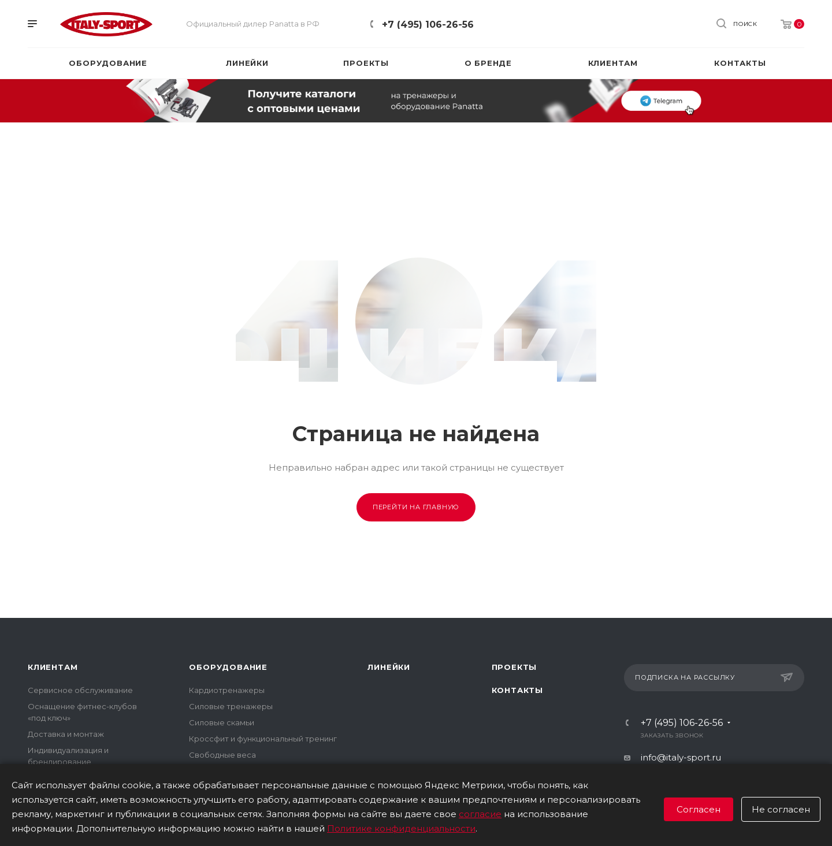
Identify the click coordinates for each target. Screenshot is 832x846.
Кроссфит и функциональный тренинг (263, 738)
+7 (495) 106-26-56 (428, 24)
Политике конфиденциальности (401, 828)
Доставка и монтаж (66, 734)
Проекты (514, 667)
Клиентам (52, 667)
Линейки (388, 667)
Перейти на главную (416, 507)
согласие (480, 813)
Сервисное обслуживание (80, 690)
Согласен (698, 809)
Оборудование (228, 667)
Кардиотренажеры (227, 690)
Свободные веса (222, 754)
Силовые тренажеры (231, 706)
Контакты (517, 690)
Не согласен (781, 809)
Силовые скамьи (221, 722)
